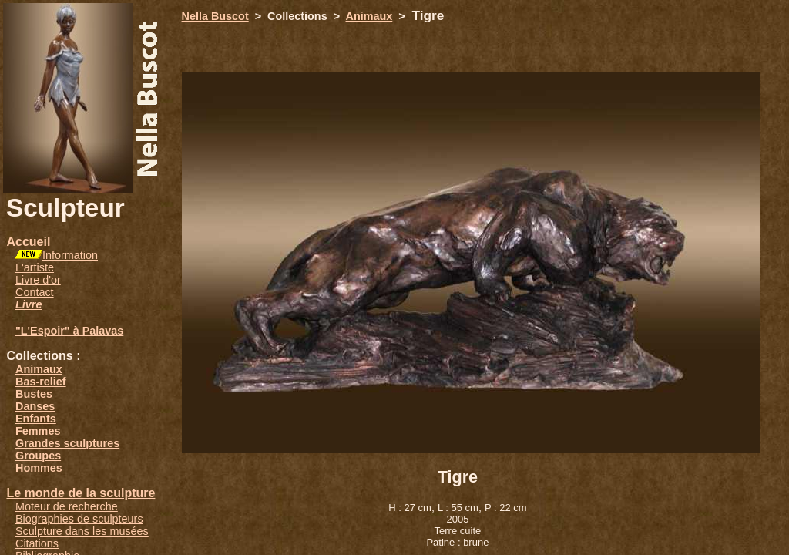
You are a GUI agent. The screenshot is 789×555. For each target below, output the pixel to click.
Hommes (38, 468)
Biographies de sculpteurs (79, 519)
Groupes (38, 455)
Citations (37, 543)
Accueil (28, 241)
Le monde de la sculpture (80, 493)
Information (70, 255)
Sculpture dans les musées (82, 531)
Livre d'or (38, 280)
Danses (35, 406)
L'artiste (34, 267)
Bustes (33, 394)
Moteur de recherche (66, 506)
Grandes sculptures (67, 443)
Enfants (35, 418)
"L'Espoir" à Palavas (69, 331)
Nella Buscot (215, 16)
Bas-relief (40, 381)
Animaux (38, 369)
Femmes (37, 431)
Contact (34, 292)
